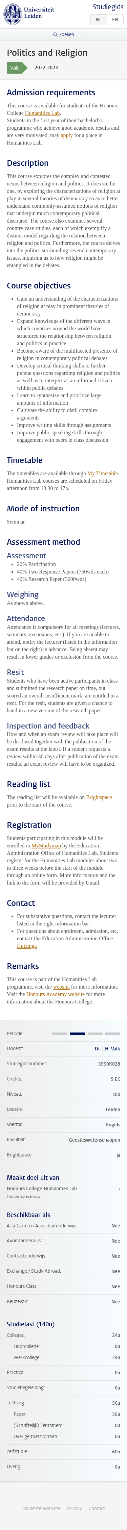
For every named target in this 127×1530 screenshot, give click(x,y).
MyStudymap (46, 845)
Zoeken (66, 34)
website (61, 987)
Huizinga (27, 946)
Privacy (74, 1508)
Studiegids (108, 6)
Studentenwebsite (41, 1508)
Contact (97, 1508)
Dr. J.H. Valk (107, 1049)
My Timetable (102, 473)
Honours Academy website (55, 994)
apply (67, 135)
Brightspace (99, 797)
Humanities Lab (42, 113)
